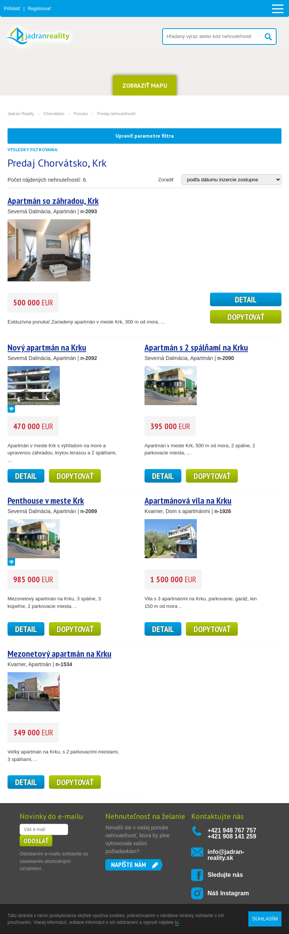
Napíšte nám (128, 864)
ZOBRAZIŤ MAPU (144, 85)
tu (177, 922)
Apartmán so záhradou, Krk (53, 201)
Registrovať (39, 8)
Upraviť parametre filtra (145, 135)
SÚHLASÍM (265, 919)
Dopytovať (245, 316)
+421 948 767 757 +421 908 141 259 (231, 833)
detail (246, 299)
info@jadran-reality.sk (225, 855)
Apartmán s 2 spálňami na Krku (196, 347)
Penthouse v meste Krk (46, 500)
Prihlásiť (12, 8)
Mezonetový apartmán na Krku (59, 653)
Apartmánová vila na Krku (187, 500)
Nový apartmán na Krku (47, 347)
